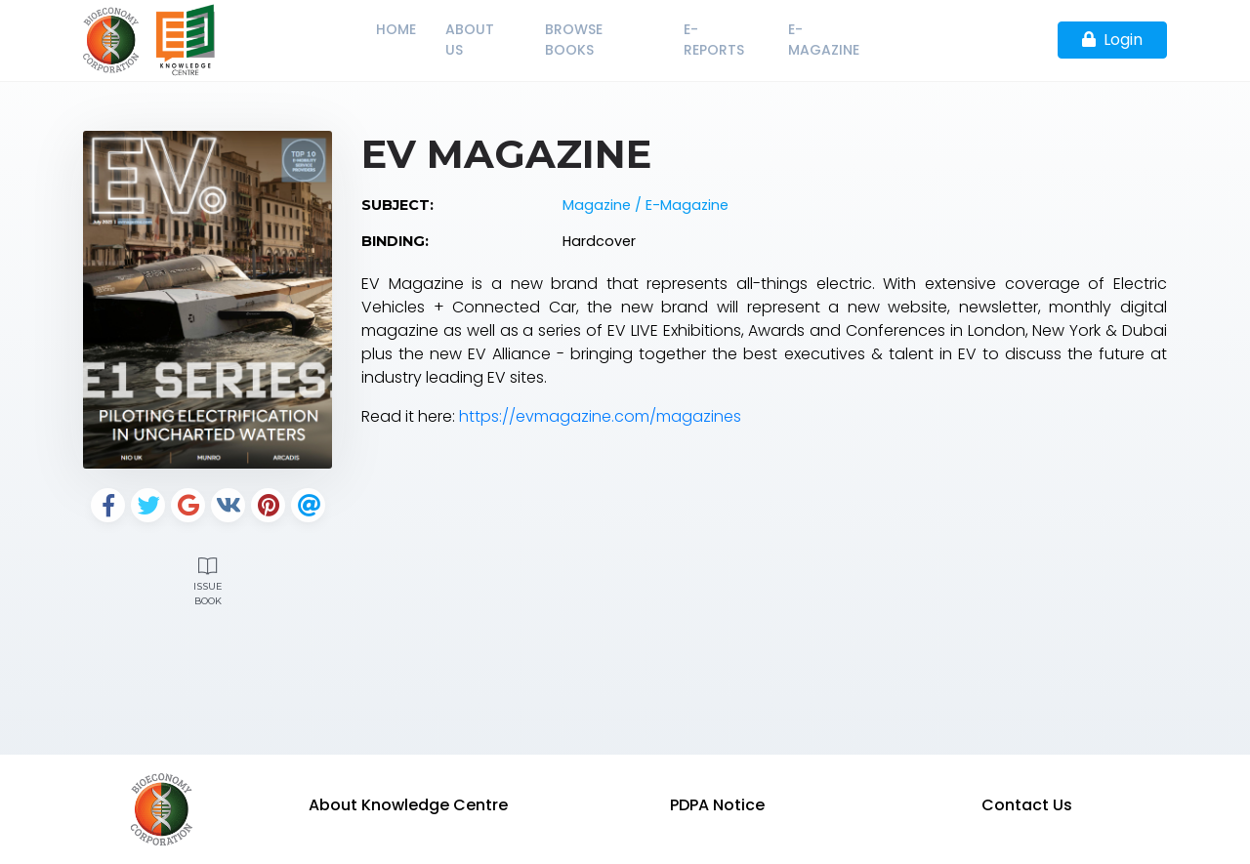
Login (1112, 39)
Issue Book (207, 579)
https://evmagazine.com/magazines (600, 416)
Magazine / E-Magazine (645, 205)
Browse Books (574, 40)
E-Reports (714, 40)
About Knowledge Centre (408, 805)
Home (396, 29)
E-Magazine (823, 40)
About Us (469, 40)
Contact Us (1026, 805)
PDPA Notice (717, 805)
